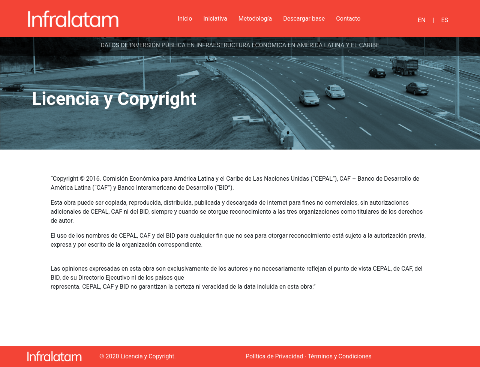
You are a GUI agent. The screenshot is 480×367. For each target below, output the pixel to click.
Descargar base (304, 18)
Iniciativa (215, 18)
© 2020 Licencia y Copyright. (137, 356)
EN (422, 20)
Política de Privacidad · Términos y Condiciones (309, 356)
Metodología (255, 18)
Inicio (185, 18)
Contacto (348, 18)
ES (444, 20)
